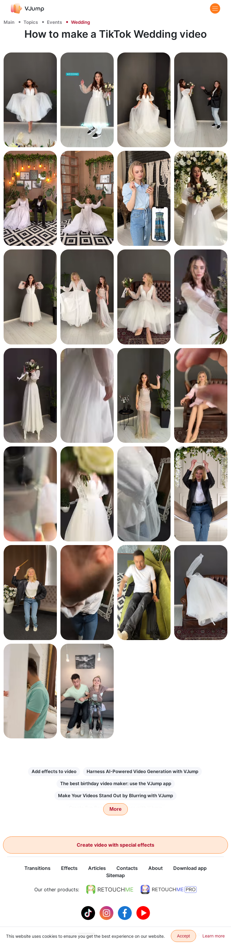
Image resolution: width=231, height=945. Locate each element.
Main (9, 22)
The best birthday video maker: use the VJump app (115, 783)
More (115, 809)
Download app (190, 868)
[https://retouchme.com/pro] (168, 889)
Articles (97, 868)
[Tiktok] (89, 913)
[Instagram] (107, 913)
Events (54, 22)
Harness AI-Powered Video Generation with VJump (142, 771)
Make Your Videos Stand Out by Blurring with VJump (115, 795)
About (155, 868)
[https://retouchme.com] (109, 889)
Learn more (213, 935)
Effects (69, 868)
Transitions (37, 868)
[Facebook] (125, 913)
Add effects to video (54, 771)
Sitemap (115, 876)
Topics (30, 22)
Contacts (127, 868)
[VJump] (27, 8)
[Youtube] (143, 913)
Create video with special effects (115, 845)
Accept (183, 936)
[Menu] (215, 8)
